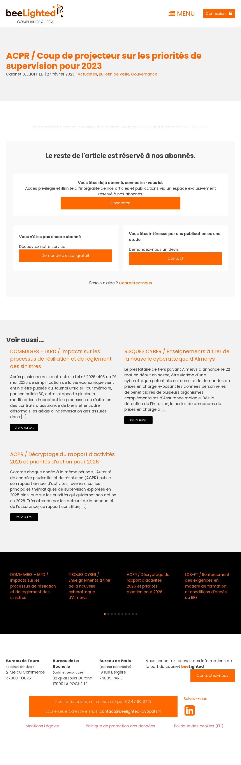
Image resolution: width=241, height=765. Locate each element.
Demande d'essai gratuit (65, 255)
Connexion (120, 203)
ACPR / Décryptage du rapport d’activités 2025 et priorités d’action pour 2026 (62, 458)
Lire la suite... (24, 427)
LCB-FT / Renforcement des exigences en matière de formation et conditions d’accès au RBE (207, 586)
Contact (175, 258)
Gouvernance (144, 74)
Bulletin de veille (114, 74)
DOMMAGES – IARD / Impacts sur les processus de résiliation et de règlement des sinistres (61, 359)
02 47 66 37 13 (138, 701)
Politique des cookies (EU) (198, 726)
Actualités (87, 74)
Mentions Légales (42, 726)
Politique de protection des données (120, 726)
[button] (105, 614)
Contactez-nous (135, 283)
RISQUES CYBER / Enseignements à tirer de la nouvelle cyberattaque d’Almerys (176, 355)
